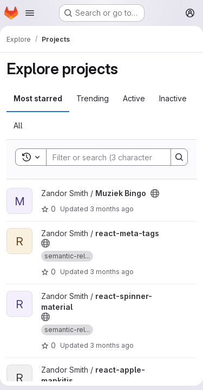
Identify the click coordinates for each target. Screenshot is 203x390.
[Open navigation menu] (29, 13)
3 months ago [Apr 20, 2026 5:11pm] (112, 345)
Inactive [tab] (173, 98)
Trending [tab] (92, 98)
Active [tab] (134, 98)
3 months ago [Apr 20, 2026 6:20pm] (112, 272)
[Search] (117, 157)
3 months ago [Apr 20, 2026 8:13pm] (112, 209)
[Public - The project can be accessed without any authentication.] (154, 193)
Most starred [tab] (38, 98)
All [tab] (18, 125)
